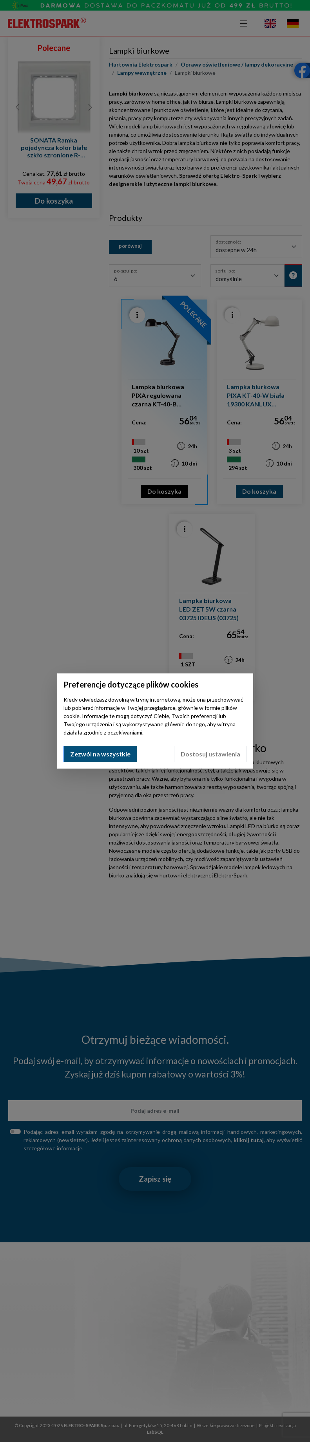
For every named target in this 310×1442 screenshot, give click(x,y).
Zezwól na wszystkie (100, 754)
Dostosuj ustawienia (210, 754)
